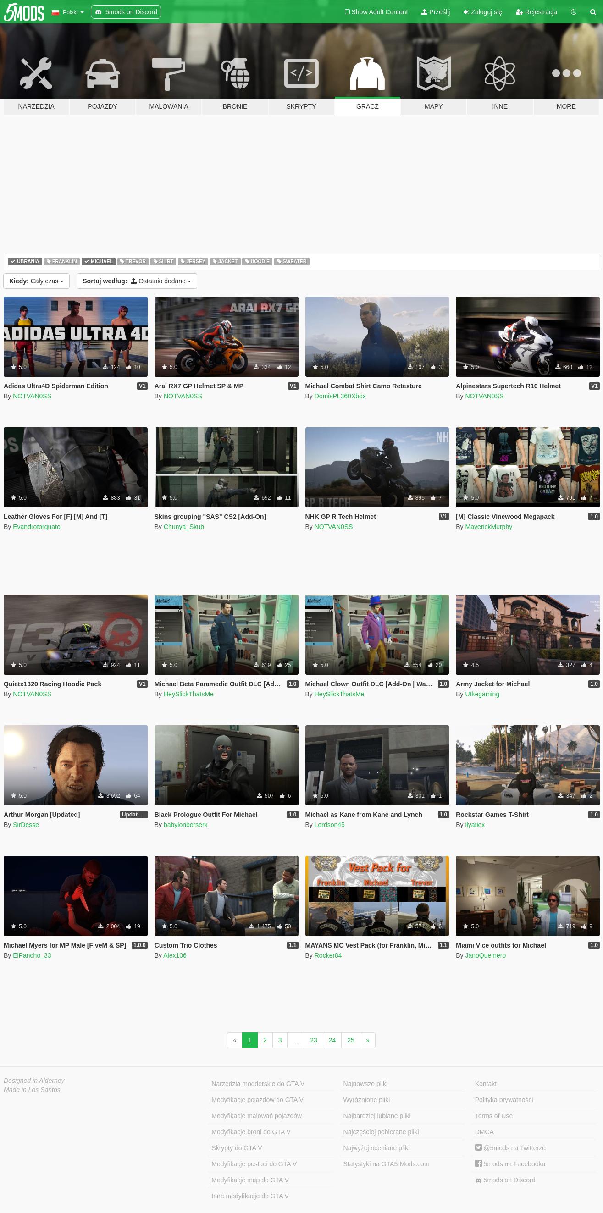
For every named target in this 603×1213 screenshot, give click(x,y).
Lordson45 (330, 824)
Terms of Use (494, 1115)
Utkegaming (482, 694)
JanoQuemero (485, 955)
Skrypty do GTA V (236, 1148)
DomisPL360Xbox (340, 396)
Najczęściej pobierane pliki (381, 1132)
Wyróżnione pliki (366, 1099)
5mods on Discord (505, 1180)
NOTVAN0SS (32, 396)
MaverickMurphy (488, 526)
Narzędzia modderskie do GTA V (257, 1083)
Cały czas (36, 281)
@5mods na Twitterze (510, 1148)
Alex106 (175, 955)
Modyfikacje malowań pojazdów (256, 1115)
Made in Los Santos (32, 1089)
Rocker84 (328, 955)
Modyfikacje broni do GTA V (250, 1132)
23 (313, 1040)
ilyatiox (475, 824)
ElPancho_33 (32, 955)
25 (350, 1040)
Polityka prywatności (504, 1099)
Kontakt (486, 1083)
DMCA (484, 1132)
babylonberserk (186, 824)
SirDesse (26, 824)
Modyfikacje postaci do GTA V (254, 1164)
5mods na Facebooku (510, 1164)
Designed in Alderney (34, 1080)
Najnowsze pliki (365, 1083)
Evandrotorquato (37, 526)
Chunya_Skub (184, 526)
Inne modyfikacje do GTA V (250, 1196)
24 (332, 1040)
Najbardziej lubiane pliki (377, 1115)
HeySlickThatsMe (189, 694)
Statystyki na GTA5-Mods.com (386, 1164)
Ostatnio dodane (137, 281)
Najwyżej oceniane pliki (376, 1148)
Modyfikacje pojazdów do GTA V (257, 1099)
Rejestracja (536, 12)
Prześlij (435, 12)
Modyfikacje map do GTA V (250, 1180)
